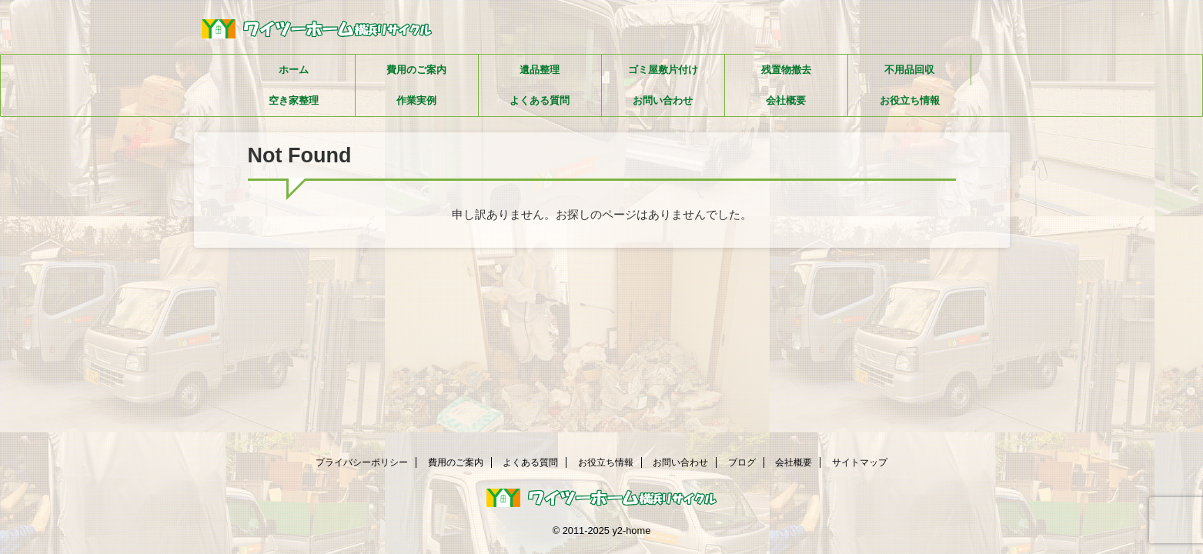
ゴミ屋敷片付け (663, 69)
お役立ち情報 (910, 100)
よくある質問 (540, 100)
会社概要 (786, 100)
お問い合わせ (663, 100)
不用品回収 (909, 69)
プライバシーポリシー (362, 462)
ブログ (742, 462)
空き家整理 (294, 100)
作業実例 (416, 100)
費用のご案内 (416, 69)
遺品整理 (540, 69)
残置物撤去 (786, 69)
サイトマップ (859, 462)
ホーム (294, 69)
